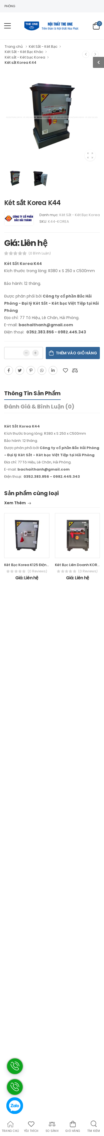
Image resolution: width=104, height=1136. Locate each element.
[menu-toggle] (7, 26)
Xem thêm (15, 503)
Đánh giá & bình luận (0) (39, 406)
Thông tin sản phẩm (32, 393)
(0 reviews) (37, 571)
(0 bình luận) (40, 253)
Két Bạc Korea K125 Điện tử (27, 564)
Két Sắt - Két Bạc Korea (79, 214)
